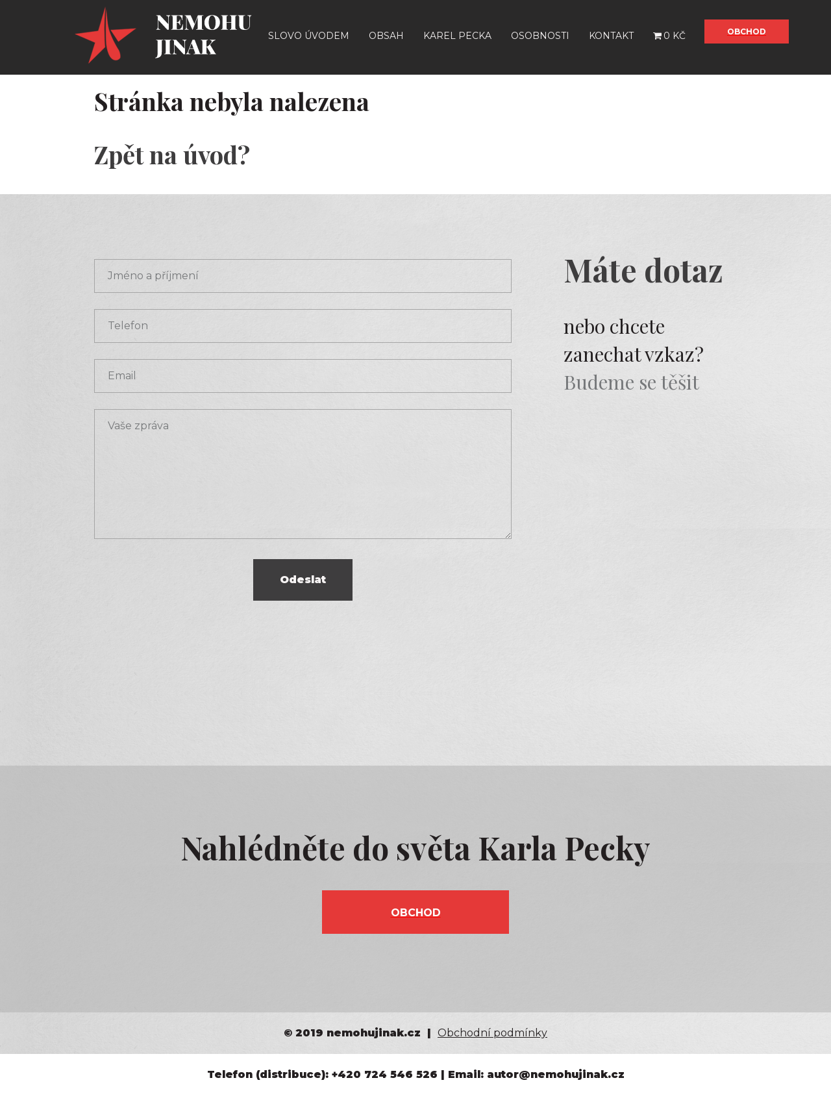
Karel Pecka (457, 36)
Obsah (386, 36)
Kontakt (611, 36)
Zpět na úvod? (172, 154)
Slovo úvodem (308, 36)
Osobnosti (540, 36)
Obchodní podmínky (492, 1033)
